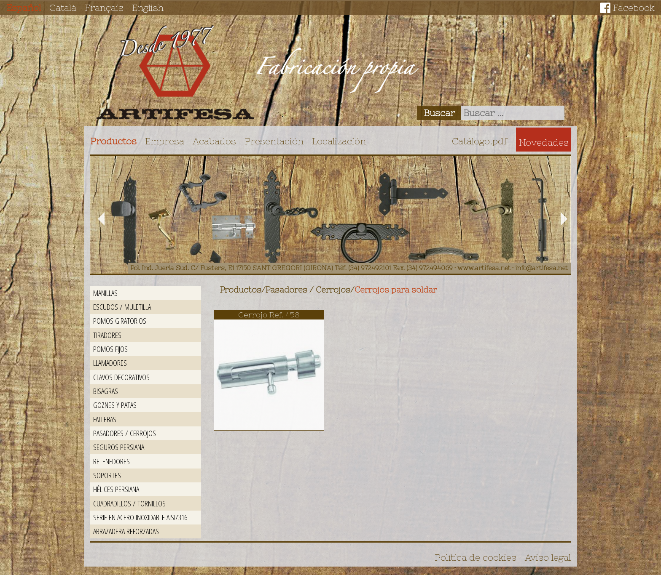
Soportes (107, 475)
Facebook (634, 8)
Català (62, 8)
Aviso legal (548, 557)
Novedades (544, 142)
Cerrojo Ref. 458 (269, 314)
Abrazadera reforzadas (126, 531)
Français (104, 8)
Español (23, 8)
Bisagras (105, 391)
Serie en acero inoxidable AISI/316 (140, 517)
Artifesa (175, 72)
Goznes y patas (115, 404)
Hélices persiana (116, 489)
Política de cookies (475, 557)
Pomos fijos (110, 348)
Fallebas (104, 419)
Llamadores (110, 362)
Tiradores (107, 335)
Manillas (105, 293)
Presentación (274, 141)
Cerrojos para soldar (396, 289)
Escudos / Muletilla (122, 306)
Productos (113, 141)
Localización (339, 141)
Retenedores (111, 461)
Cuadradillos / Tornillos (129, 503)
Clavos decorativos (121, 377)
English (148, 8)
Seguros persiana (118, 447)
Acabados (214, 141)
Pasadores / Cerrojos (124, 433)
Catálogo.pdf (480, 141)
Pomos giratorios (119, 320)
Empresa (164, 141)
